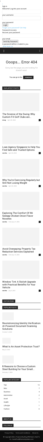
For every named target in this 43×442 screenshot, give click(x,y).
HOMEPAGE (28, 77)
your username (8, 15)
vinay (4, 120)
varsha (4, 153)
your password (7, 22)
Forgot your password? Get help (14, 28)
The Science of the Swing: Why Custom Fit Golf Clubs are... (18, 115)
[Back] (2, 4)
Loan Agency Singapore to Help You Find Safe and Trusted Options (21, 148)
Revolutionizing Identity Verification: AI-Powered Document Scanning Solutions (21, 326)
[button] (4, 51)
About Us (35, 433)
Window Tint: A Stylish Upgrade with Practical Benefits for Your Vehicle (19, 284)
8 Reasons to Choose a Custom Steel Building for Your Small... (18, 368)
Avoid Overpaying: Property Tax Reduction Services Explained (18, 250)
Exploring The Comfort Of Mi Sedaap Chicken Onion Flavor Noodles (17, 216)
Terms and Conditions (23, 433)
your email (6, 39)
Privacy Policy (9, 433)
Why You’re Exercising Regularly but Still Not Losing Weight (21, 181)
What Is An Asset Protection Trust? (21, 346)
